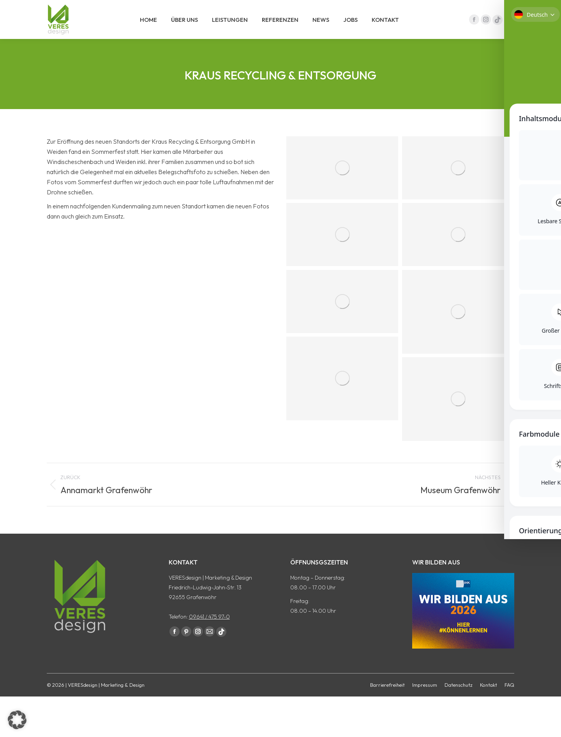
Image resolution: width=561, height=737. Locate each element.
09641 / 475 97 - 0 (488, 7)
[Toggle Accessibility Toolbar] (545, 343)
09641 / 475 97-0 (209, 630)
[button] (17, 720)
